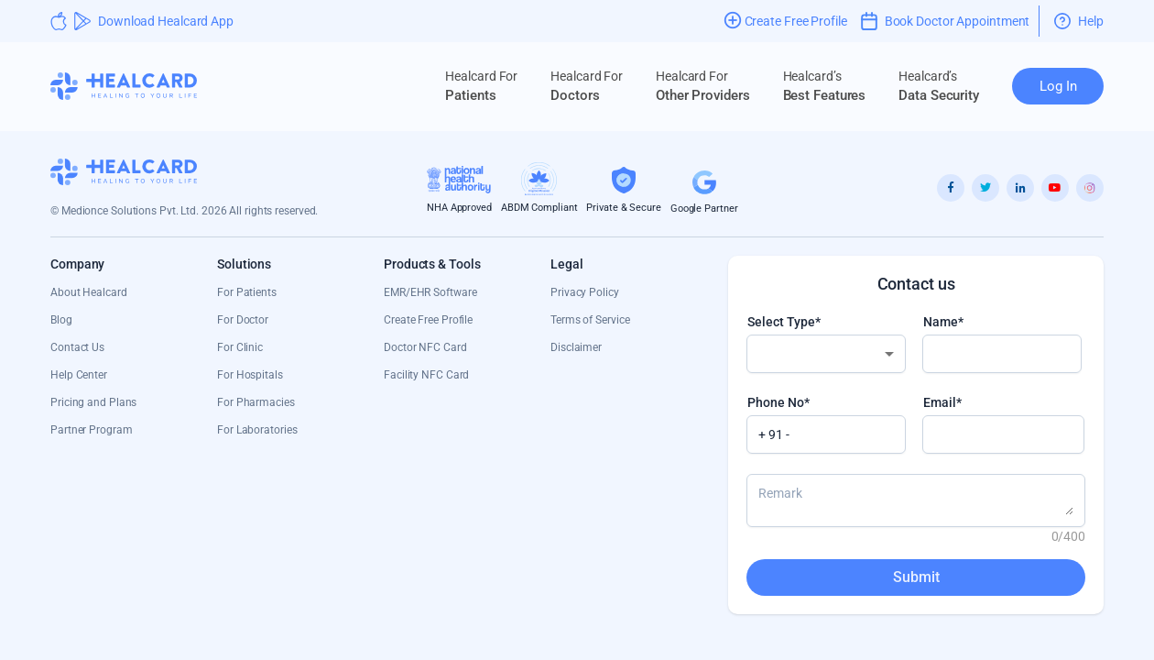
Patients (481, 86)
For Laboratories (257, 430)
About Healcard (88, 292)
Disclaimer (576, 347)
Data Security (938, 86)
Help (1079, 21)
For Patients (247, 292)
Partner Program (91, 430)
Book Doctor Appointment (945, 21)
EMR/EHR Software (430, 292)
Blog (61, 320)
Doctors (586, 86)
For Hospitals (250, 374)
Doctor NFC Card (425, 347)
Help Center (78, 374)
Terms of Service (589, 320)
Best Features (824, 86)
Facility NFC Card (426, 374)
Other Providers (703, 86)
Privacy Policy (584, 292)
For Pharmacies (256, 402)
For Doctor (242, 320)
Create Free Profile (428, 320)
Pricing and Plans (93, 402)
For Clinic (240, 347)
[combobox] (826, 354)
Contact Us (77, 347)
